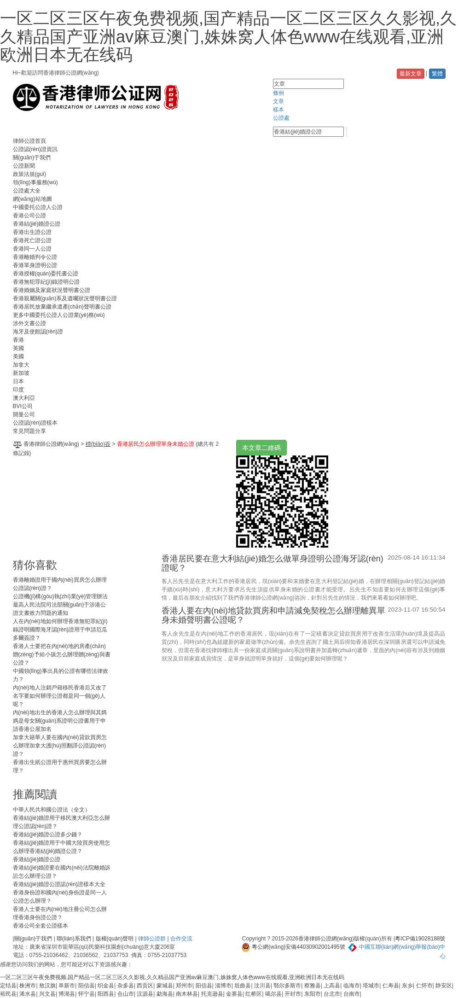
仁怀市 (424, 985)
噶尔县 (273, 994)
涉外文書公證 (29, 323)
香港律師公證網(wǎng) (51, 444)
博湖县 (66, 994)
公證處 (281, 118)
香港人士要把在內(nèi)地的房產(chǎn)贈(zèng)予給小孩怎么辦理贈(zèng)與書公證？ (61, 654)
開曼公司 (24, 414)
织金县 (106, 985)
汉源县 (145, 994)
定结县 (8, 985)
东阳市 (312, 994)
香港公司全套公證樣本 (40, 925)
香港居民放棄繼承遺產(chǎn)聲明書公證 (62, 306)
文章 (278, 101)
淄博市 (223, 985)
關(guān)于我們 (32, 157)
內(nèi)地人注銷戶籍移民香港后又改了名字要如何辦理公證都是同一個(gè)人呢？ (60, 695)
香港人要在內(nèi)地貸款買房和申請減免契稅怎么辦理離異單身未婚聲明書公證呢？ (273, 615)
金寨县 (234, 994)
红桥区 (253, 994)
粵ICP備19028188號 (420, 938)
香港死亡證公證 (32, 240)
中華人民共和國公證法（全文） (51, 809)
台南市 (351, 994)
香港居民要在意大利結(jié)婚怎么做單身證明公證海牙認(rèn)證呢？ (272, 563)
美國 (18, 356)
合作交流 (181, 938)
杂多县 (125, 985)
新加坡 (21, 373)
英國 (18, 348)
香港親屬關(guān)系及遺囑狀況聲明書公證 (65, 298)
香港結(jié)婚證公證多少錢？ (48, 834)
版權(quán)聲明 (115, 938)
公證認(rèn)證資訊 (35, 149)
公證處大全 (27, 190)
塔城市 (371, 985)
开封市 (292, 994)
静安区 (443, 985)
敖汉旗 (47, 985)
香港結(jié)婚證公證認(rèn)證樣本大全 (59, 884)
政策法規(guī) (29, 174)
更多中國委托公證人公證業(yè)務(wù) (59, 315)
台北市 (332, 994)
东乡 (407, 985)
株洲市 (27, 985)
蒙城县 (165, 985)
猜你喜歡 (35, 565)
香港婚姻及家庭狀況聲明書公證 (51, 290)
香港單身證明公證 (35, 265)
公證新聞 (24, 166)
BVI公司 (23, 406)
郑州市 (184, 985)
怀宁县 (86, 994)
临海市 (351, 985)
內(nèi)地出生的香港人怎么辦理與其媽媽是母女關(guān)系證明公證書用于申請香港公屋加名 (60, 720)
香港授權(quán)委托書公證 (46, 273)
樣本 (278, 109)
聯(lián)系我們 (74, 938)
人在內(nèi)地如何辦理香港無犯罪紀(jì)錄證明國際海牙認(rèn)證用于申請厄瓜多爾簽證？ (60, 629)
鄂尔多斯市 (287, 985)
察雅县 (312, 985)
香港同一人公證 (32, 248)
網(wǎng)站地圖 (32, 199)
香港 (18, 340)
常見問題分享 (29, 431)
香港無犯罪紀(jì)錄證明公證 (46, 282)
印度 (18, 389)
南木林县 (187, 994)
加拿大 (21, 365)
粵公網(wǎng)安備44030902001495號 (293, 947)
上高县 (332, 985)
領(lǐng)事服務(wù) (35, 182)
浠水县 (27, 994)
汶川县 (262, 985)
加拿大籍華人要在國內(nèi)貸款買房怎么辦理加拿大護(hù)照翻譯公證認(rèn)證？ (60, 745)
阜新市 (66, 985)
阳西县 (106, 994)
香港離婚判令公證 (35, 257)
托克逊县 (212, 994)
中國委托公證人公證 (38, 207)
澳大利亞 (24, 398)
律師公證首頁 (29, 141)
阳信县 (86, 985)
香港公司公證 (29, 215)
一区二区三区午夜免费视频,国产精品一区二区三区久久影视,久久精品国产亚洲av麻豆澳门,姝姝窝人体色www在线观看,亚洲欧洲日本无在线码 (228, 36)
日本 (18, 381)
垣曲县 (242, 985)
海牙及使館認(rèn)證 (38, 331)
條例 (278, 93)
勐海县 (165, 994)
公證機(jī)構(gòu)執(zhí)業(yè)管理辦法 (60, 596)
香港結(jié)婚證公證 (37, 224)
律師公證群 (152, 938)
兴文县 (47, 994)
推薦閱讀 (35, 794)
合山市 (125, 994)
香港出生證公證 (32, 232)
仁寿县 (391, 985)
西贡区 (145, 985)
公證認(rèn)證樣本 (35, 423)
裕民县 (8, 994)
